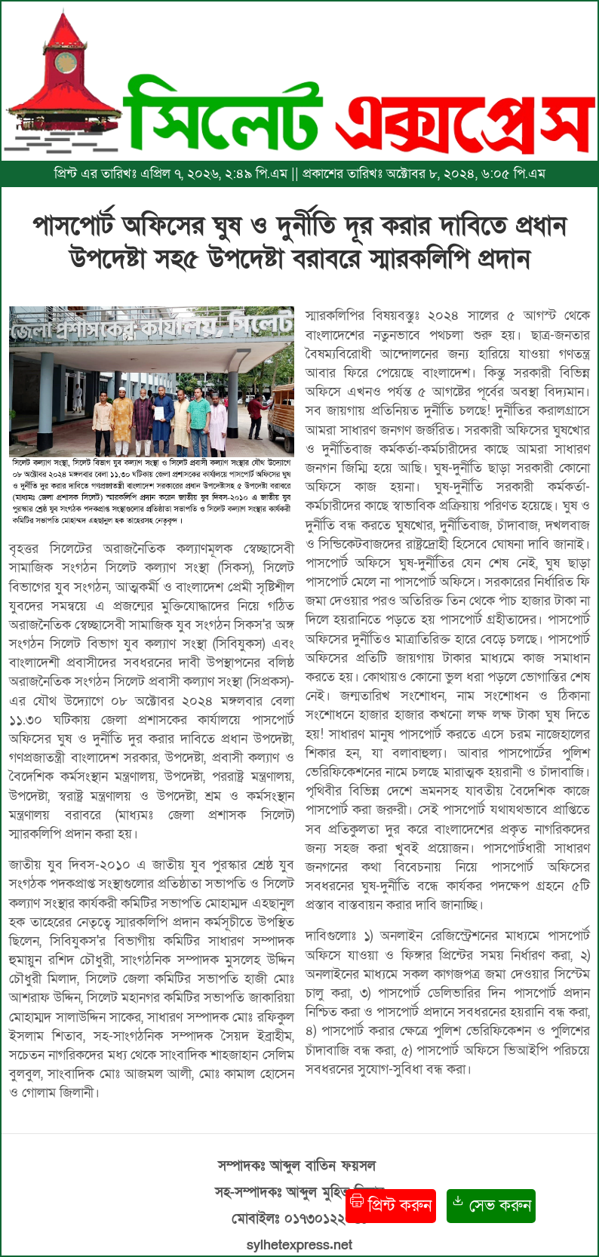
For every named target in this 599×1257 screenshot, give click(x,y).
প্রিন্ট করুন (391, 1205)
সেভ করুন (491, 1205)
